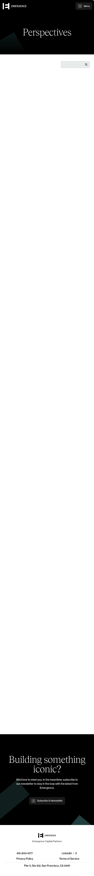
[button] (84, 6)
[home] (15, 6)
